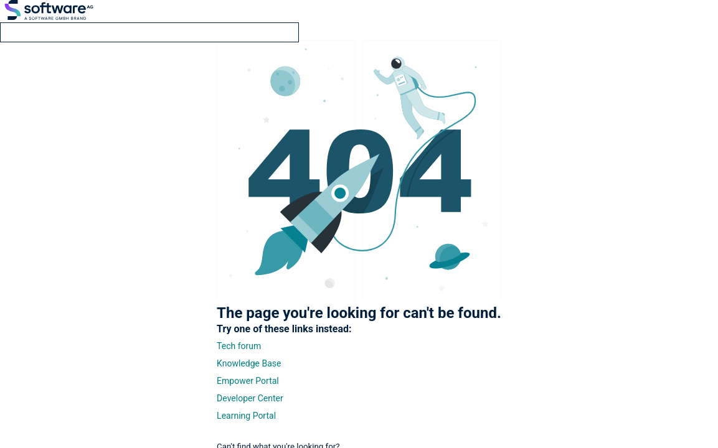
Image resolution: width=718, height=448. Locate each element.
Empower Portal (248, 381)
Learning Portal (246, 416)
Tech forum (239, 346)
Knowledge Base (249, 363)
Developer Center (250, 398)
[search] (149, 32)
